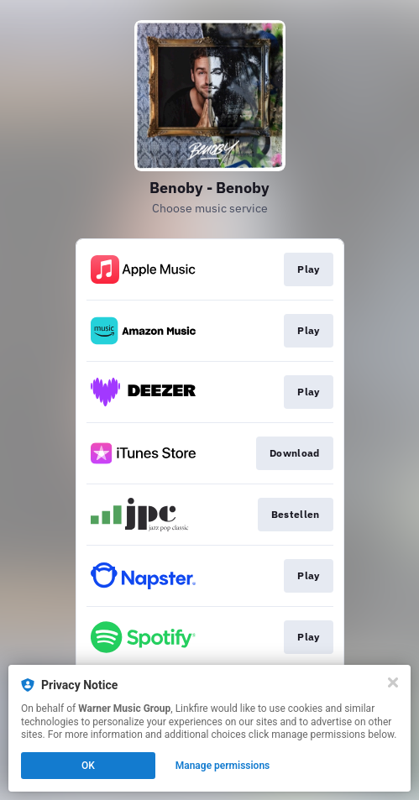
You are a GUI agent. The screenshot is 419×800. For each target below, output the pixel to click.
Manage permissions (222, 765)
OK (88, 765)
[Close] (393, 682)
